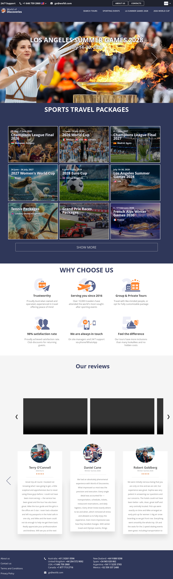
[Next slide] (151, 58)
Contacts (136, 3)
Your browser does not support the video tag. (55, 413)
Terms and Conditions (12, 565)
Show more (86, 248)
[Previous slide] (21, 58)
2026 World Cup (162, 11)
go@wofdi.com (61, 3)
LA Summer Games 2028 (136, 11)
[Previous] (10, 478)
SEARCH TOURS (90, 11)
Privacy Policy (7, 570)
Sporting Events (111, 11)
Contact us (6, 560)
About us (120, 3)
